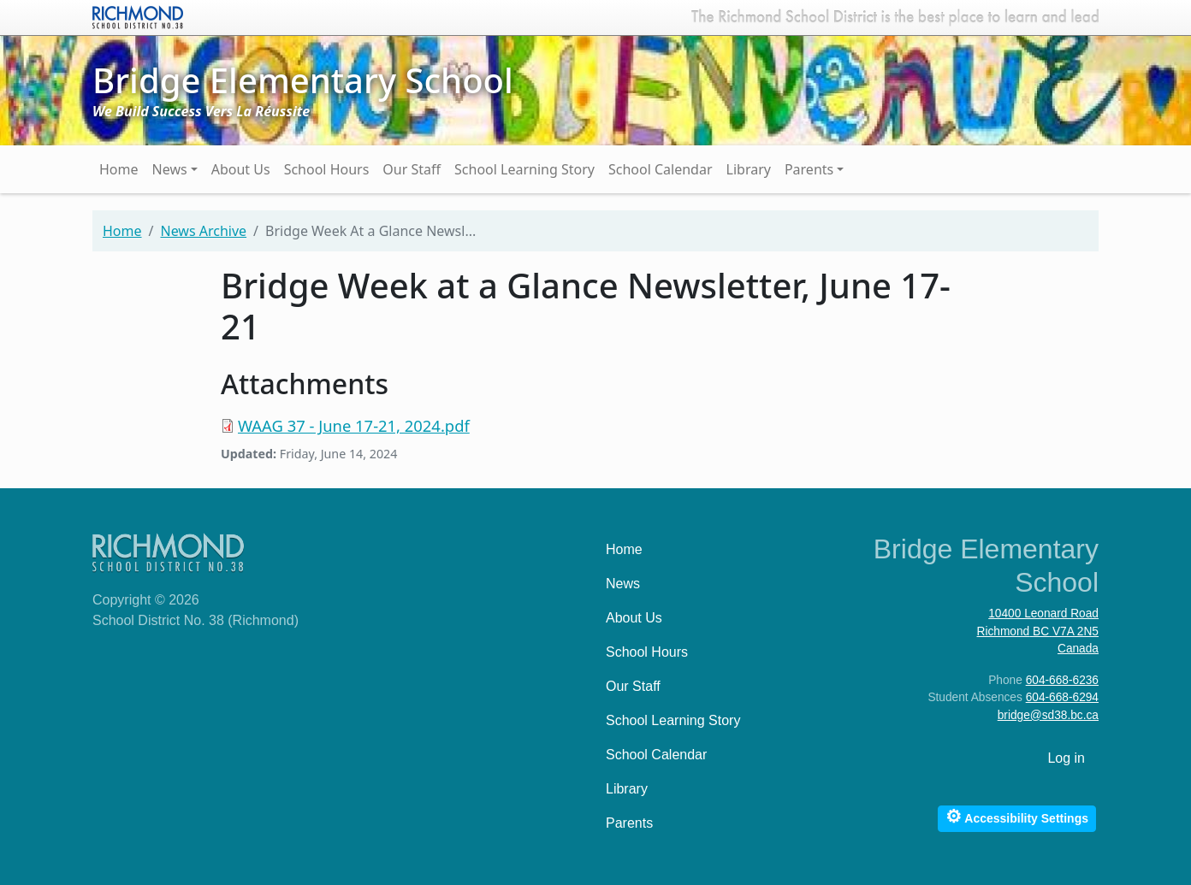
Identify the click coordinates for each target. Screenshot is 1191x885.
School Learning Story (524, 169)
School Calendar (660, 169)
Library (748, 169)
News (169, 169)
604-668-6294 (1062, 697)
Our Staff (411, 169)
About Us (240, 169)
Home (119, 169)
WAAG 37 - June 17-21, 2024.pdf (354, 425)
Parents (809, 169)
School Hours (327, 169)
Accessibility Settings (1016, 816)
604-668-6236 (1062, 680)
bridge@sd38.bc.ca (1048, 715)
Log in (1066, 758)
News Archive (203, 230)
